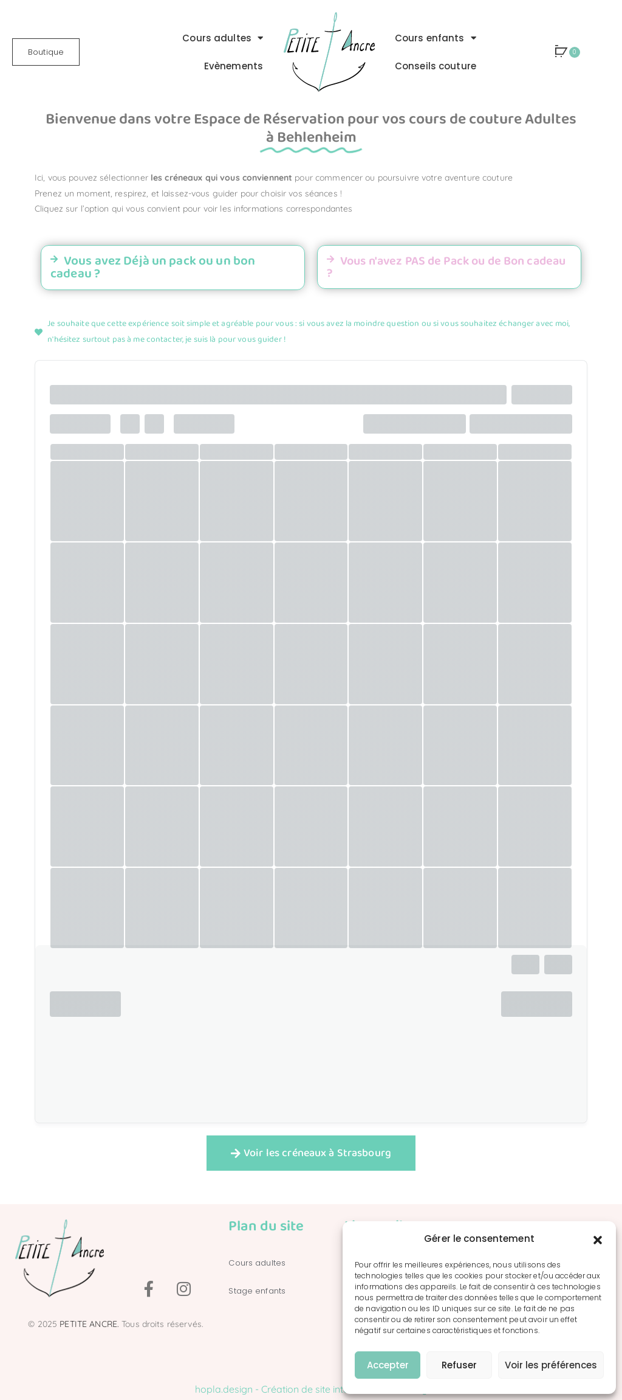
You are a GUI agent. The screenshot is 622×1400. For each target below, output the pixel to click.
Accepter (388, 1365)
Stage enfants (256, 1291)
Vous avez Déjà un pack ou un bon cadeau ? (152, 267)
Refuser (459, 1365)
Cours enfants (435, 38)
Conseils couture (435, 66)
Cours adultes (222, 38)
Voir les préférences (551, 1365)
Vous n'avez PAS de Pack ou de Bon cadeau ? (446, 267)
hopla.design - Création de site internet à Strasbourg (311, 1389)
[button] (598, 1239)
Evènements (233, 66)
